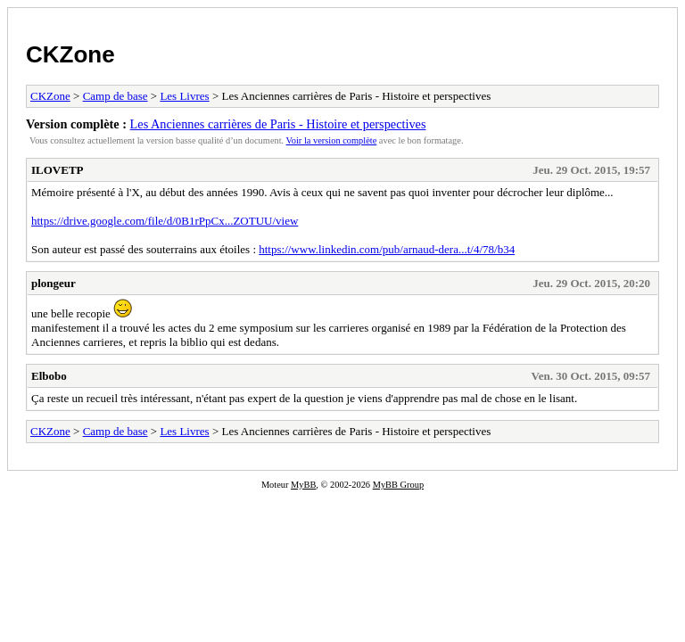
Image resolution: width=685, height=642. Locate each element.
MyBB (303, 485)
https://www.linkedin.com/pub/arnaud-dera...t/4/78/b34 (387, 249)
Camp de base (115, 96)
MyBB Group (398, 485)
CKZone (70, 54)
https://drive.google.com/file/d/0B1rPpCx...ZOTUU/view (164, 220)
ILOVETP (57, 170)
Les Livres (184, 96)
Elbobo (49, 376)
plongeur (53, 283)
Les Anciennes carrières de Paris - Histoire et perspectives (278, 124)
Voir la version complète (331, 140)
